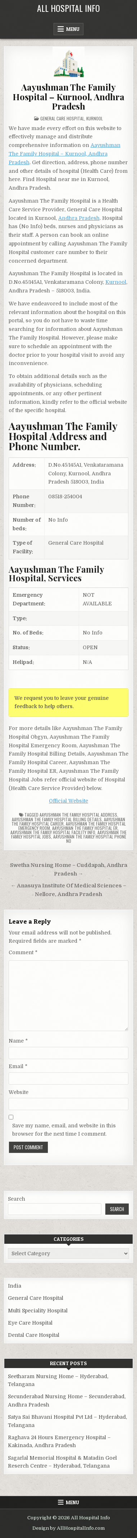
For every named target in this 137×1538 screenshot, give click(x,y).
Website (18, 1092)
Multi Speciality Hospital (38, 1310)
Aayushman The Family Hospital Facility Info (52, 832)
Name (18, 1041)
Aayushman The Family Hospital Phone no (89, 838)
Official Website (68, 801)
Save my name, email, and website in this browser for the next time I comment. (64, 1129)
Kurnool (94, 118)
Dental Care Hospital (33, 1335)
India (14, 1286)
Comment (23, 952)
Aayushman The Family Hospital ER (85, 828)
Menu (72, 29)
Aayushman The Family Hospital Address (78, 815)
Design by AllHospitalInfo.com (68, 1528)
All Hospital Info (68, 7)
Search (16, 1199)
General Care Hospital (62, 118)
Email (18, 1066)
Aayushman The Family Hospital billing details (57, 819)
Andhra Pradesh (79, 218)
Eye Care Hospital (30, 1323)
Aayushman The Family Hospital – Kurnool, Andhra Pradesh (68, 96)
